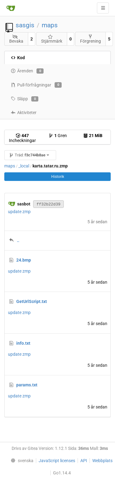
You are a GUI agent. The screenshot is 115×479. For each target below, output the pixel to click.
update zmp (19, 211)
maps (50, 25)
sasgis (25, 25)
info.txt (23, 343)
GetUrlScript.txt (31, 301)
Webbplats (102, 460)
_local (23, 165)
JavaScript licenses (57, 460)
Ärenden (27, 71)
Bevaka (16, 39)
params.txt (26, 384)
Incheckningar (22, 138)
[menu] (20, 460)
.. (18, 240)
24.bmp (23, 260)
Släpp (24, 99)
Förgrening (90, 39)
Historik (57, 176)
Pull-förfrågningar (36, 85)
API (83, 460)
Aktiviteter (23, 112)
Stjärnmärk (51, 39)
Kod (18, 57)
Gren (57, 135)
